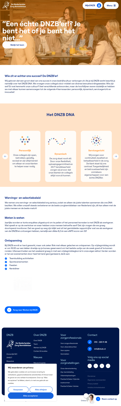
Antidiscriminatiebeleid (96, 387)
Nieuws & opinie (39, 363)
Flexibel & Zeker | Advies (69, 386)
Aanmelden (64, 354)
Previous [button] (5, 185)
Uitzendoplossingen (68, 375)
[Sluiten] (86, 395)
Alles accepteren (30, 396)
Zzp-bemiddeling (67, 372)
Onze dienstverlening (68, 368)
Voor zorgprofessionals (69, 343)
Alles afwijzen (41, 389)
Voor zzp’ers (64, 350)
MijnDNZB (93, 5)
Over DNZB (38, 340)
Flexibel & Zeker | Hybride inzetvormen (69, 381)
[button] (106, 398)
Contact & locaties (40, 351)
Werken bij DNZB (40, 347)
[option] (25, 185)
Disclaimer (91, 376)
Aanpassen (18, 389)
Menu (112, 5)
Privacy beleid (93, 384)
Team (36, 344)
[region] (31, 382)
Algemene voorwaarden (97, 380)
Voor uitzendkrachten (68, 347)
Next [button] (116, 185)
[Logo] (14, 5)
